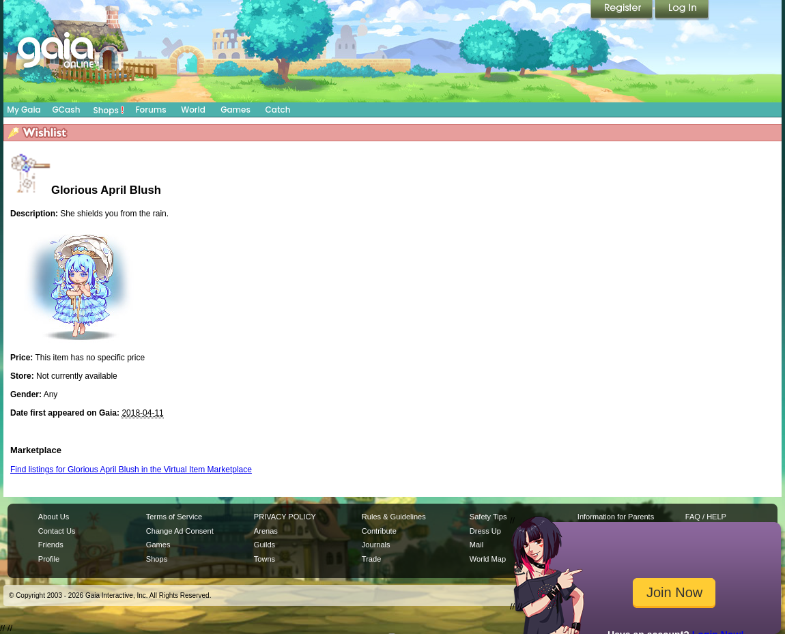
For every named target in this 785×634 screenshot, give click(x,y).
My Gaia (23, 109)
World (193, 109)
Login (682, 10)
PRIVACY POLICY (285, 517)
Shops (109, 110)
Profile (48, 559)
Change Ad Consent (180, 531)
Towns (264, 559)
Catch (278, 109)
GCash (67, 109)
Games (235, 109)
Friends (50, 545)
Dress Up (485, 531)
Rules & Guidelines (394, 517)
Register (622, 10)
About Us (53, 517)
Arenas (266, 531)
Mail (476, 545)
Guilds (264, 545)
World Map (488, 559)
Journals (376, 545)
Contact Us (57, 531)
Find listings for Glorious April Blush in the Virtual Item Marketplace (131, 469)
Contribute (379, 531)
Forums (150, 109)
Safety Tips (488, 517)
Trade (371, 559)
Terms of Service (174, 517)
